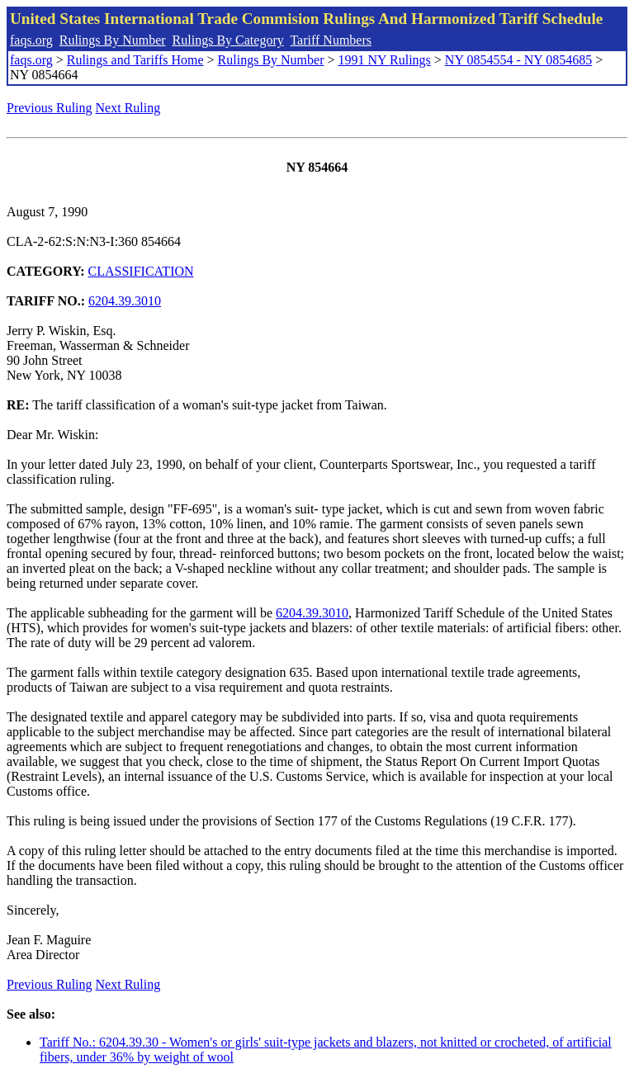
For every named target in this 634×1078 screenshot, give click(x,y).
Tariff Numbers (330, 40)
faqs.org (31, 40)
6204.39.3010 (124, 301)
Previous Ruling (49, 108)
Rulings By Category (228, 40)
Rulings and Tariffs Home (135, 60)
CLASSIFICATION (141, 271)
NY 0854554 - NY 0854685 (518, 60)
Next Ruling (128, 108)
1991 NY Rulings (384, 60)
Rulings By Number (112, 40)
